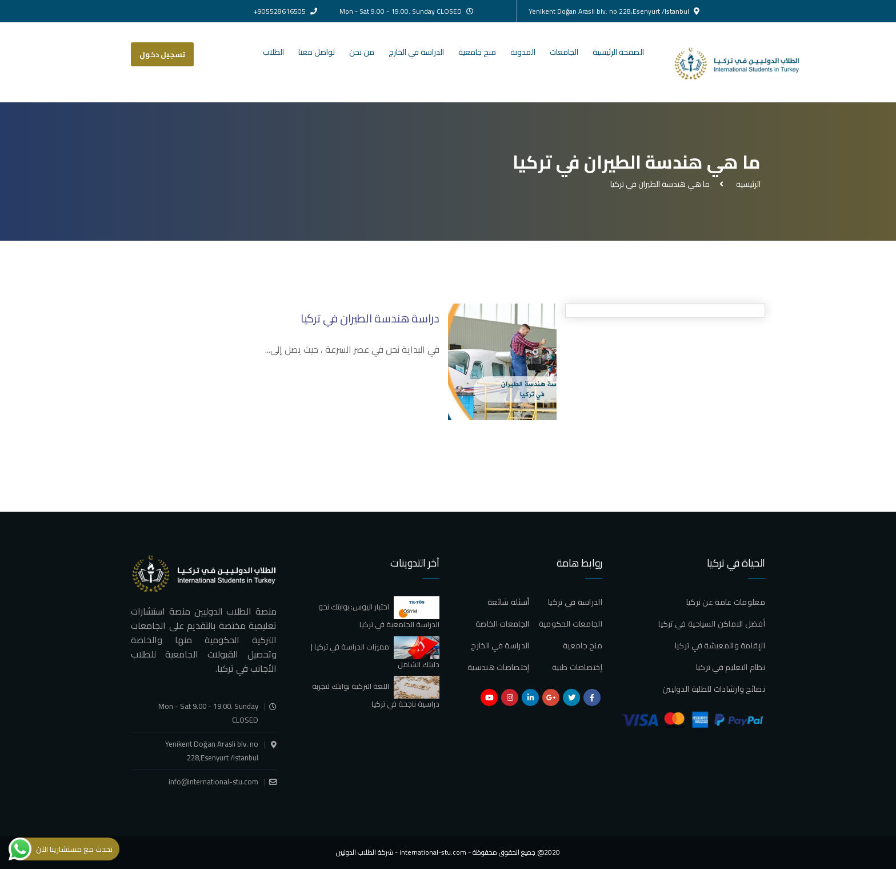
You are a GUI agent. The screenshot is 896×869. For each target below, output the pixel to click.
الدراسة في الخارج (416, 52)
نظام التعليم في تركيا (730, 667)
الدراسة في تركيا (575, 602)
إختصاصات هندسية (498, 667)
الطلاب (273, 52)
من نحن (361, 52)
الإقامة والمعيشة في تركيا (720, 645)
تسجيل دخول (162, 54)
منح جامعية (477, 52)
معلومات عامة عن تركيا (725, 602)
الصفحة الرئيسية (618, 52)
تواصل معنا (316, 52)
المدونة (522, 52)
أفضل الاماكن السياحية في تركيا (711, 623)
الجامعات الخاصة (502, 623)
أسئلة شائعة (508, 602)
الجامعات (564, 52)
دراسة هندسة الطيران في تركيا (370, 318)
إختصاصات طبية (577, 667)
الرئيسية (747, 184)
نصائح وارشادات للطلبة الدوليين (713, 688)
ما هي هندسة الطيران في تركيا (660, 184)
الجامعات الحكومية (570, 623)
